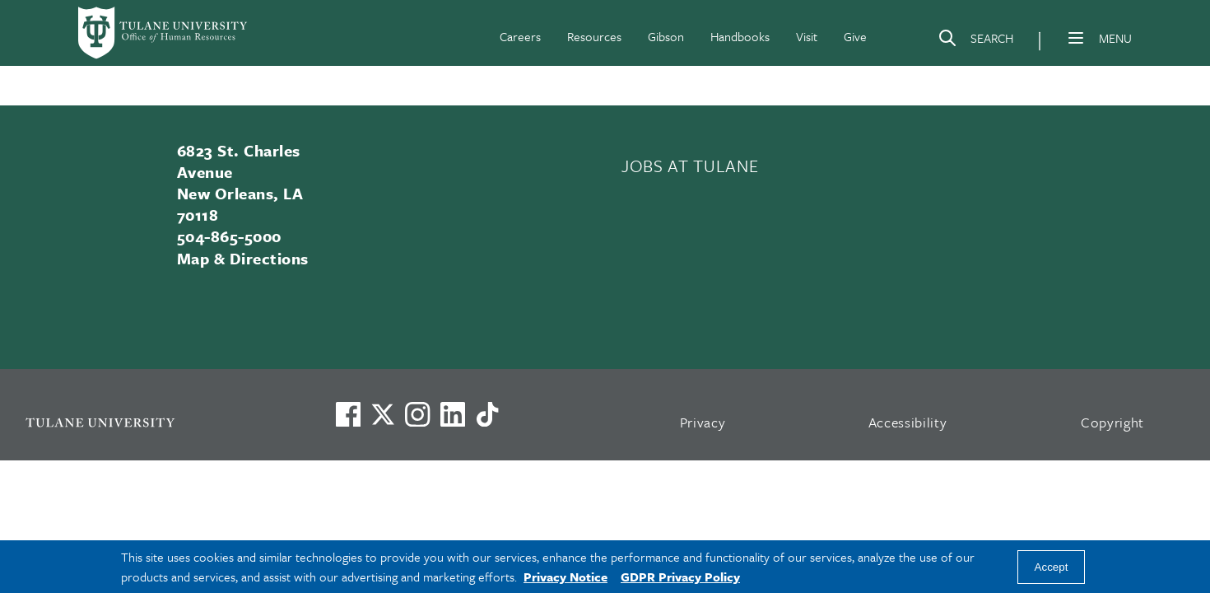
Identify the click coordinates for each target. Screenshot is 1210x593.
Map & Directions (243, 258)
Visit (806, 36)
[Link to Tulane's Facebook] (417, 414)
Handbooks (740, 36)
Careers (520, 36)
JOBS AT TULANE (689, 165)
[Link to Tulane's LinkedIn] (452, 414)
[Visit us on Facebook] (348, 414)
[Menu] (1076, 38)
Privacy (703, 422)
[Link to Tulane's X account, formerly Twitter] (382, 414)
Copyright (1112, 422)
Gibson (666, 36)
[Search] (975, 41)
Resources (594, 36)
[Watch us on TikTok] (487, 414)
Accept (1051, 567)
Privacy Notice (565, 576)
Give (855, 36)
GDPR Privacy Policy (680, 576)
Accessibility (907, 422)
